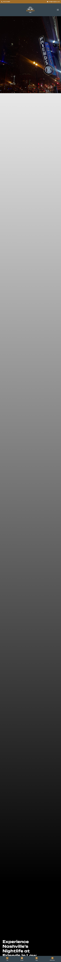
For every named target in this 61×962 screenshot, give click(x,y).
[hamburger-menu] (58, 10)
